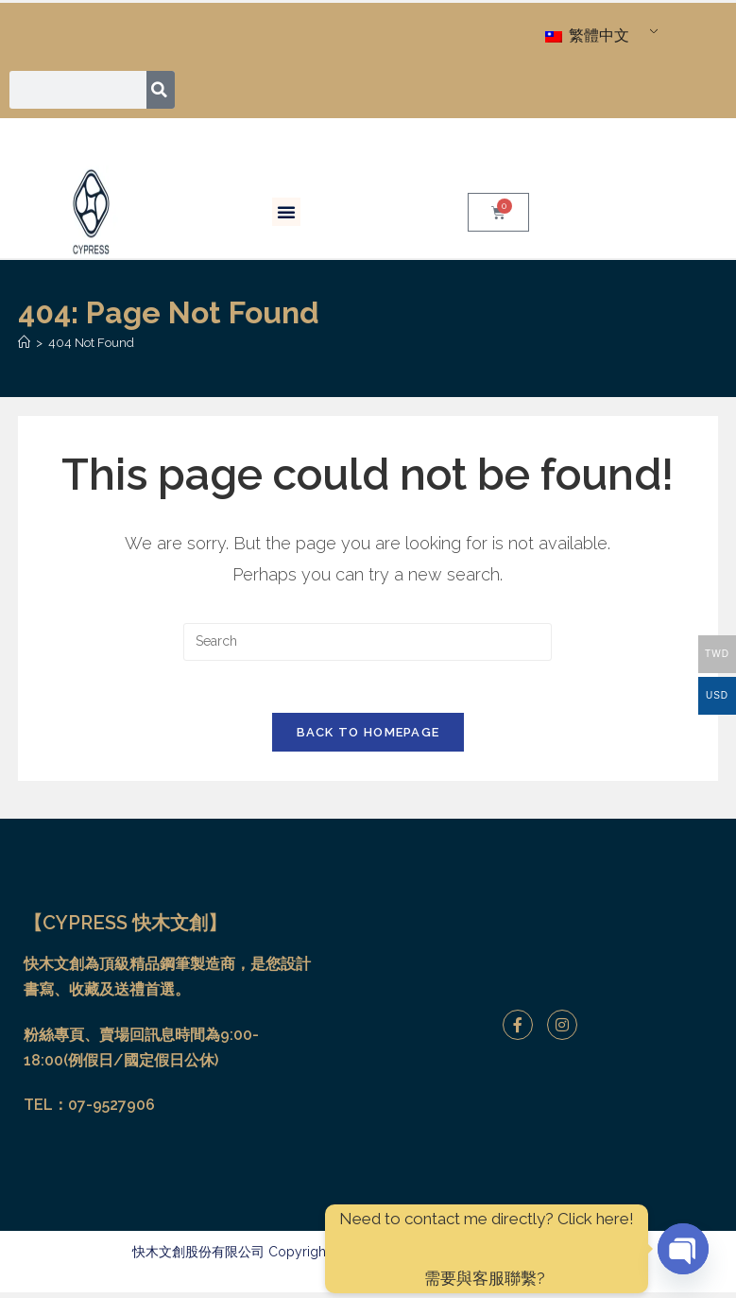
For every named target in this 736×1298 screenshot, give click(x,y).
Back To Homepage (368, 738)
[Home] (24, 343)
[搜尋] (161, 90)
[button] (286, 212)
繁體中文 (587, 35)
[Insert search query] (367, 642)
